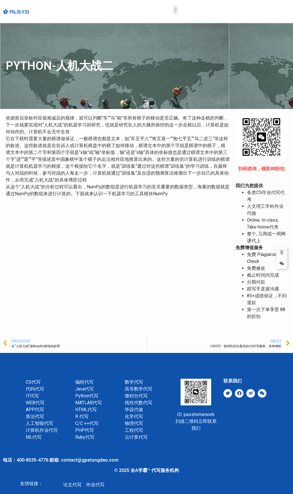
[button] (175, 10)
